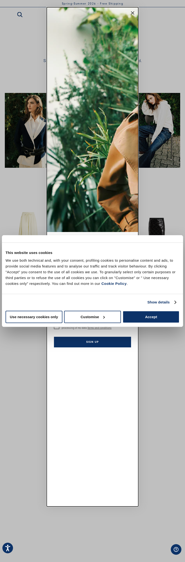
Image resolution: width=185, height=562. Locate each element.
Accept (151, 317)
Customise (92, 317)
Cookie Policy (114, 283)
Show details (158, 302)
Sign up (92, 342)
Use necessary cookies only (34, 317)
